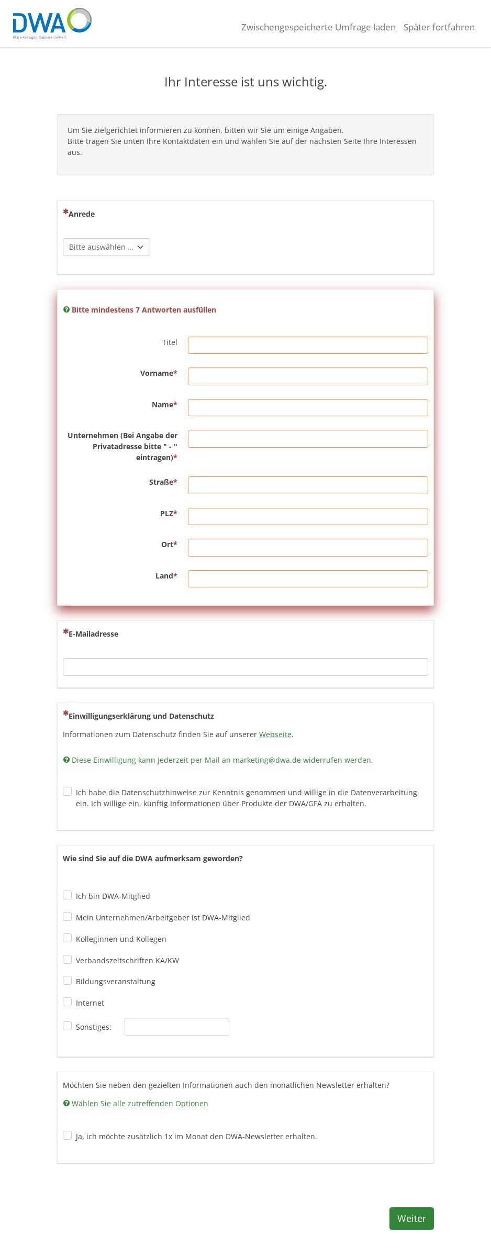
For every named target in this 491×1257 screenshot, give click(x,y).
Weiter (411, 1218)
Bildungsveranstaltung (115, 981)
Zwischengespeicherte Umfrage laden (318, 27)
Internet (90, 1003)
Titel (169, 342)
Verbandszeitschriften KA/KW (127, 960)
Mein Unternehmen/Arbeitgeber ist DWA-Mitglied (163, 917)
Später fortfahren (439, 27)
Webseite (275, 734)
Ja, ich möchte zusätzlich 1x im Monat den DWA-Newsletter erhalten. (196, 1136)
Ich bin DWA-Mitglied (113, 896)
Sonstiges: (93, 1027)
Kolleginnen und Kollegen (121, 939)
